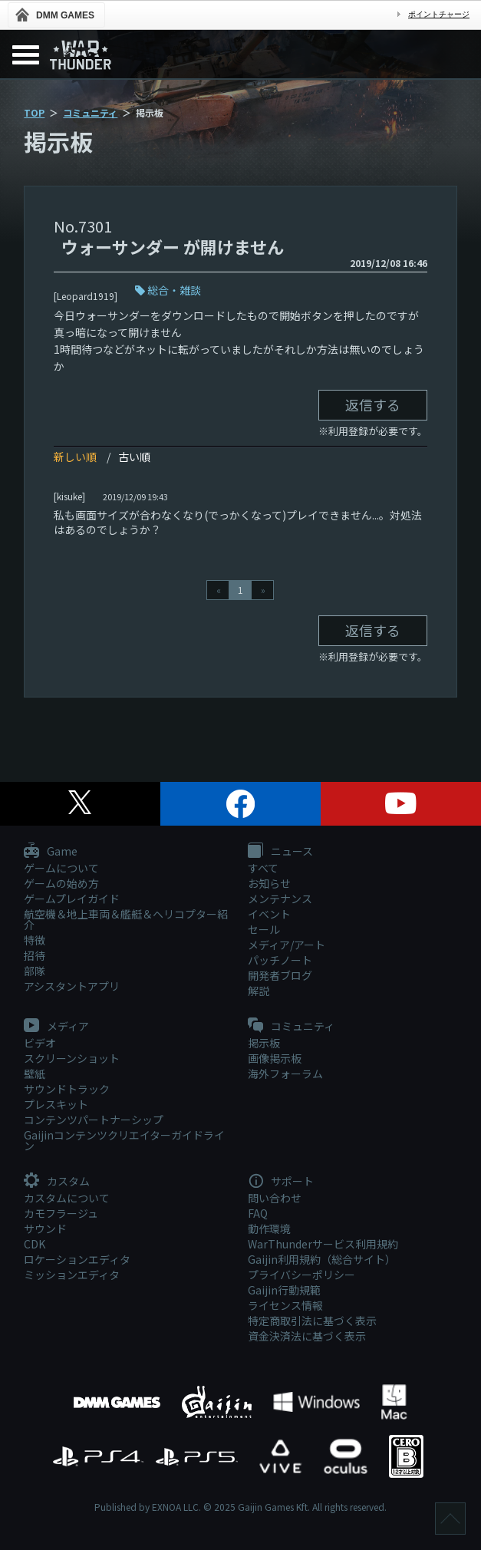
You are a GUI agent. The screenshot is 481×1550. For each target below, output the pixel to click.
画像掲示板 (274, 1058)
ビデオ (40, 1042)
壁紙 (34, 1073)
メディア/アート (286, 944)
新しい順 (75, 456)
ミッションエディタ (72, 1274)
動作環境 (269, 1228)
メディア (56, 1027)
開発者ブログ (280, 975)
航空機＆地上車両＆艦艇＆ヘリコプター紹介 (126, 919)
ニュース (280, 852)
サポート (281, 1182)
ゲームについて (61, 867)
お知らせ (269, 883)
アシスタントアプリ (72, 986)
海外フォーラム (285, 1073)
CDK (34, 1243)
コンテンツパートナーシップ (93, 1119)
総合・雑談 (174, 290)
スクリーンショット (72, 1058)
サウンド (45, 1228)
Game (50, 852)
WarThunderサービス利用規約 (323, 1243)
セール (264, 929)
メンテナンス (280, 898)
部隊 (34, 970)
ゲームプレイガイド (72, 898)
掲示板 (264, 1042)
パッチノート (280, 960)
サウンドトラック (67, 1088)
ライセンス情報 (285, 1305)
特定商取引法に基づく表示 (312, 1320)
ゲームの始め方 (61, 883)
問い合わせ (274, 1197)
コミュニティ (90, 112)
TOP (34, 112)
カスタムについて (67, 1197)
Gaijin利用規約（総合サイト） (322, 1259)
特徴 (34, 940)
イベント (269, 914)
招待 (34, 955)
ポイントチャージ (438, 14)
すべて (263, 867)
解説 (258, 990)
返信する (372, 404)
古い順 (134, 456)
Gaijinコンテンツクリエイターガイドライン (124, 1140)
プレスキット (56, 1104)
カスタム (57, 1182)
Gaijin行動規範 (284, 1290)
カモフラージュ (61, 1213)
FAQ (258, 1213)
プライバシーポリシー (301, 1274)
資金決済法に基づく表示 (307, 1336)
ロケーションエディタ (77, 1259)
